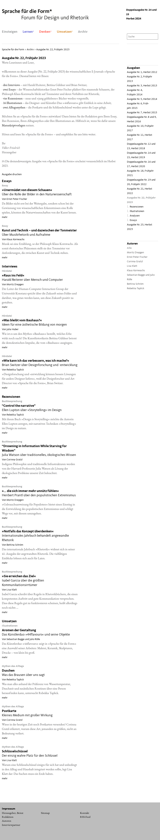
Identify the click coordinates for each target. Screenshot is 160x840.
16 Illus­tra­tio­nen (12, 103)
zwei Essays (9, 89)
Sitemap (45, 813)
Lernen (28, 32)
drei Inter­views (11, 85)
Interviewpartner (11, 825)
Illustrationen (137, 211)
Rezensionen (136, 207)
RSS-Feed (85, 817)
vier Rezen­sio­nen (12, 98)
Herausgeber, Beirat (12, 813)
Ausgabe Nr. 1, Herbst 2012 (142, 72)
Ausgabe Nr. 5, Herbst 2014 (142, 99)
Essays (133, 220)
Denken (45, 32)
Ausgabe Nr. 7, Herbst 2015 (142, 112)
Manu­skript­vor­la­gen (13, 125)
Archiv (82, 31)
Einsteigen (9, 31)
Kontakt (84, 813)
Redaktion (7, 817)
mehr (4, 217)
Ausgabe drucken (12, 174)
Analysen (135, 216)
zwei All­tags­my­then (14, 107)
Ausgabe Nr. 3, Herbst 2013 (142, 85)
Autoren (6, 821)
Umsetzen (65, 32)
